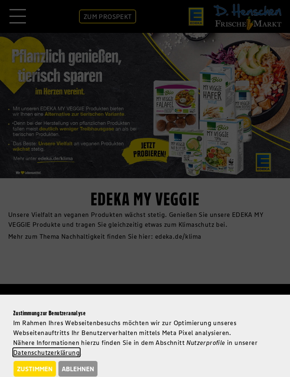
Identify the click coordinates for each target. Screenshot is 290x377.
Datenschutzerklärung (46, 352)
